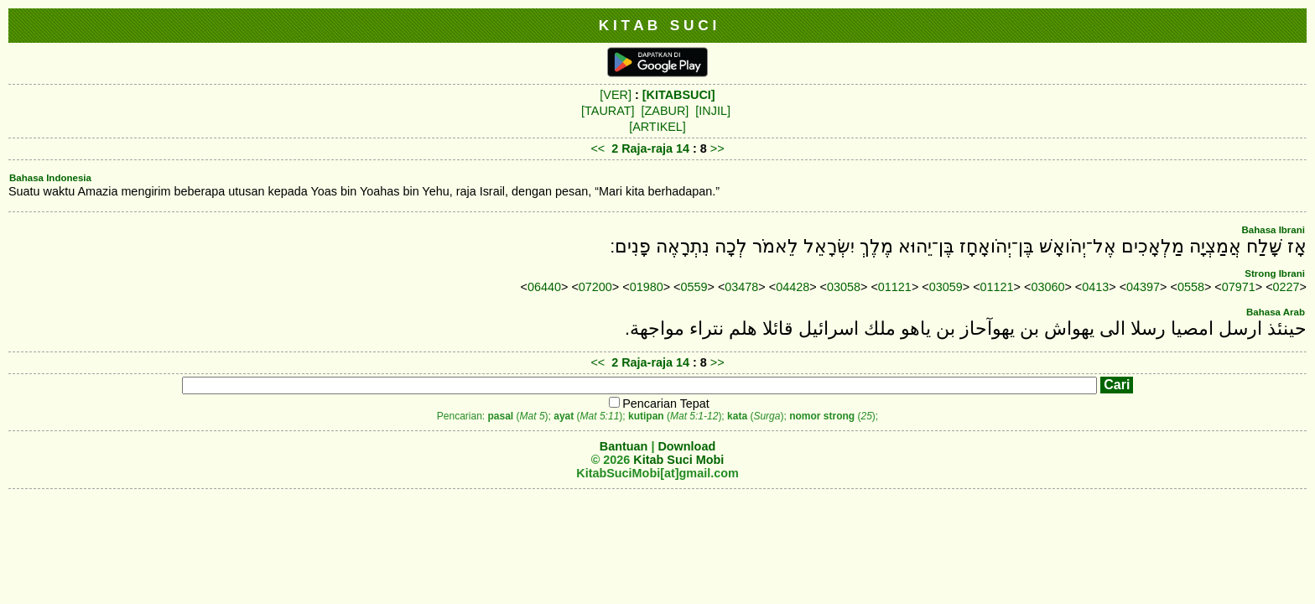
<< (597, 148)
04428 (792, 287)
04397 (1143, 287)
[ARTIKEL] (657, 126)
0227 (1286, 287)
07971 (1238, 287)
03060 (1047, 287)
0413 (1095, 287)
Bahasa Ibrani (1273, 230)
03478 (741, 287)
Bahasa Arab (1275, 312)
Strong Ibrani (1275, 273)
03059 (946, 287)
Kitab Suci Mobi (678, 459)
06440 (544, 287)
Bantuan (624, 446)
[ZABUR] (665, 110)
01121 (895, 287)
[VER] (616, 95)
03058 (843, 287)
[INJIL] (712, 110)
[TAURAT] (607, 110)
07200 (595, 287)
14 (684, 148)
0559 (694, 287)
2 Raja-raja (642, 148)
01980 (646, 287)
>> (717, 148)
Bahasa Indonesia (50, 178)
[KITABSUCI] (678, 95)
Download (686, 446)
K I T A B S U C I (658, 25)
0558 (1190, 287)
